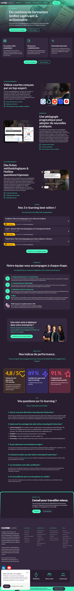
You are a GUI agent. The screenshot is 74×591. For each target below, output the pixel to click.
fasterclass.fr (26, 458)
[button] (19, 2)
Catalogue (28, 2)
